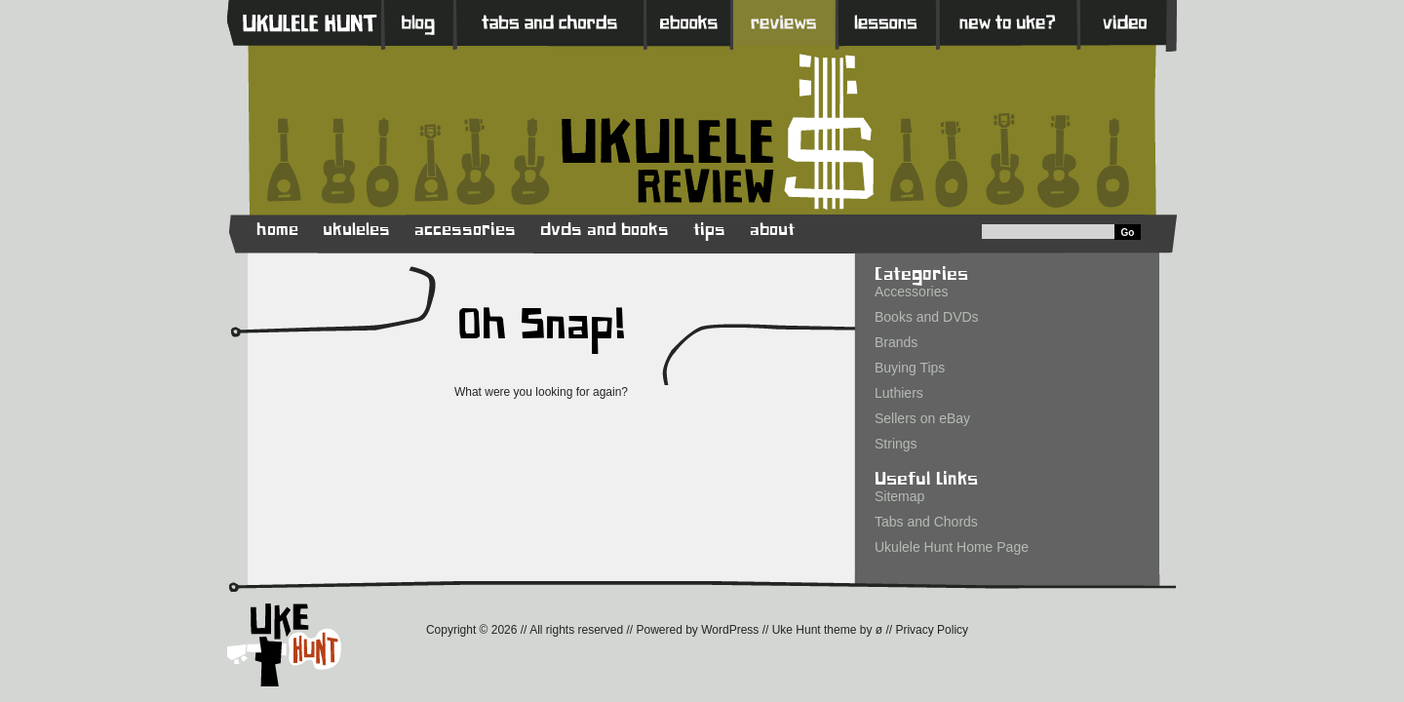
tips (709, 229)
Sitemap (899, 496)
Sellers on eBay (922, 418)
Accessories (911, 291)
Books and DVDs (927, 317)
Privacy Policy (931, 630)
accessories (465, 229)
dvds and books (604, 229)
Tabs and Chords (926, 521)
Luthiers (899, 393)
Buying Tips (910, 367)
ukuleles (356, 229)
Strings (896, 443)
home (277, 229)
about (772, 229)
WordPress (730, 630)
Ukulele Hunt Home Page (952, 547)
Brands (896, 342)
